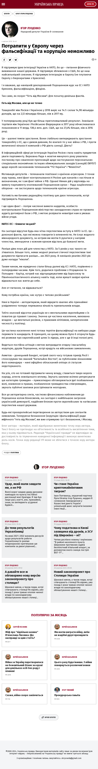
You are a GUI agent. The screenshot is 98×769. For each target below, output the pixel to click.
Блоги (6, 14)
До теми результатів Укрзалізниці (19, 529)
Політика (11, 453)
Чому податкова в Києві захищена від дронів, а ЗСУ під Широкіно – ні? (73, 531)
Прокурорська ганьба (67, 695)
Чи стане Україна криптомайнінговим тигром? (68, 487)
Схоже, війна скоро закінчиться (24, 695)
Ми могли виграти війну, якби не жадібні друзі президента (71, 634)
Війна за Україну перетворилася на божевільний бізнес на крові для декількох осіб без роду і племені (24, 667)
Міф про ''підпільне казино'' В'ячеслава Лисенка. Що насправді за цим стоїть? (21, 635)
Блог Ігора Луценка (24, 14)
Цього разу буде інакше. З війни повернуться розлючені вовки (73, 664)
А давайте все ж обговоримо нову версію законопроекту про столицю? (22, 577)
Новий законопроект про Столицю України (72, 573)
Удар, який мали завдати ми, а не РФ (23, 485)
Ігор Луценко (30, 28)
